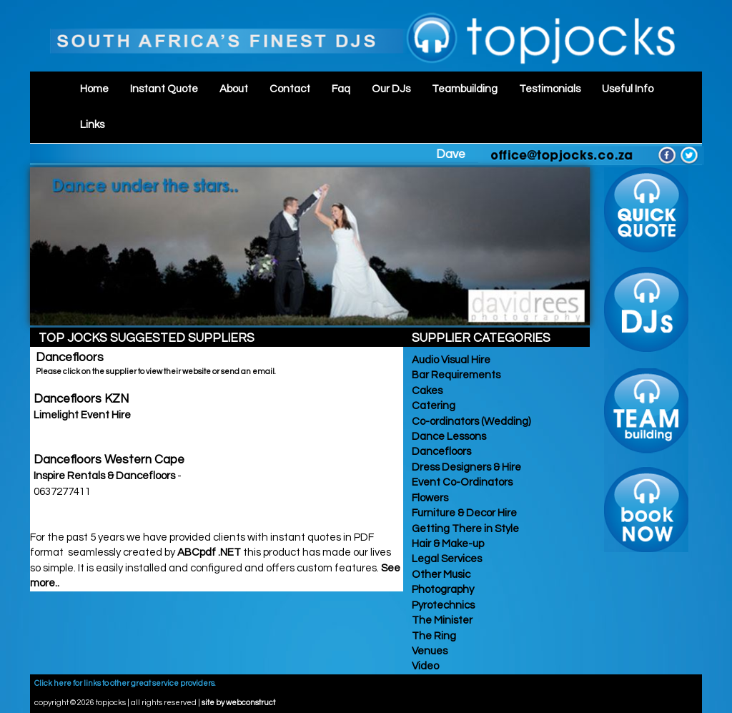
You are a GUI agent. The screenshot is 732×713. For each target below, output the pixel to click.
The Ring (433, 636)
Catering (432, 405)
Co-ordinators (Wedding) (470, 421)
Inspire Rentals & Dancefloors (105, 476)
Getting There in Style (464, 528)
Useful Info (627, 89)
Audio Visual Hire (450, 360)
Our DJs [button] (391, 89)
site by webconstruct (238, 703)
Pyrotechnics (442, 605)
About (233, 89)
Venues (428, 651)
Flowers (429, 498)
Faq (341, 89)
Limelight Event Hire (82, 415)
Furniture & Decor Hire (463, 513)
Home (94, 89)
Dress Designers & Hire (465, 467)
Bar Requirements (455, 375)
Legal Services (446, 559)
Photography (442, 589)
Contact (289, 89)
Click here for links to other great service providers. (125, 683)
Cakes (426, 390)
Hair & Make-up (447, 544)
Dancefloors (440, 451)
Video (424, 666)
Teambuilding (465, 89)
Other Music (440, 574)
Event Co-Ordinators (461, 482)
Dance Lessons (448, 436)
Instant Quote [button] (164, 89)
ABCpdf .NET (209, 552)
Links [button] (92, 124)
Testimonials (549, 89)
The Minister (441, 620)
